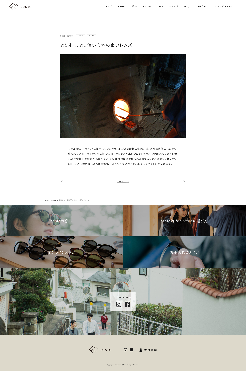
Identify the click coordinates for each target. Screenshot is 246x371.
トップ (108, 6)
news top (123, 181)
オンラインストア (224, 6)
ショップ (173, 6)
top (46, 200)
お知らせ (122, 6)
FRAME (80, 36)
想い (134, 6)
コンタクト (200, 6)
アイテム (147, 6)
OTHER (91, 36)
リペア (160, 6)
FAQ (186, 6)
